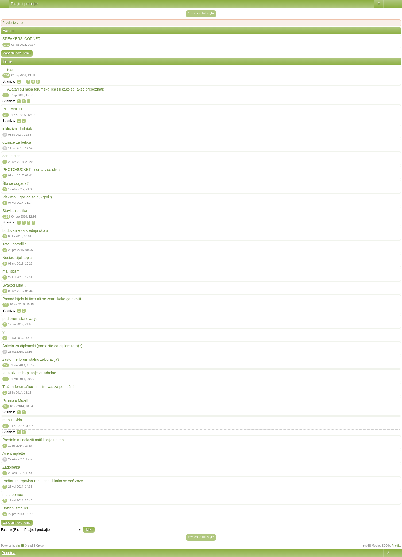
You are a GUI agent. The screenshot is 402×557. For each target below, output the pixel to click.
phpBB (20, 545)
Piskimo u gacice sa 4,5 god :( (27, 197)
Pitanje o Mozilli (15, 400)
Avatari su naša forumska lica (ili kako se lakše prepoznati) (55, 89)
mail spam (11, 271)
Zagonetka (11, 467)
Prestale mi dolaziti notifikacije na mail (33, 440)
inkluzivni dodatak (17, 129)
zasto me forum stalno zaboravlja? (30, 359)
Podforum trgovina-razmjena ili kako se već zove (42, 481)
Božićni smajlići (15, 508)
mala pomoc (12, 494)
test (10, 70)
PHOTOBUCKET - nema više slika (31, 169)
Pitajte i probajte (24, 4)
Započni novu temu (16, 53)
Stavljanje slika (14, 211)
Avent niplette (13, 453)
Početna (8, 553)
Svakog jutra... (14, 285)
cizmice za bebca (16, 142)
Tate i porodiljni (14, 244)
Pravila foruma (12, 23)
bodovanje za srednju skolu (25, 230)
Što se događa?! (16, 183)
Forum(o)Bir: (10, 530)
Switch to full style (201, 13)
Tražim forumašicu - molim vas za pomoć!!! (38, 387)
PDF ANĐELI (13, 109)
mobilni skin (12, 420)
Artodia (396, 545)
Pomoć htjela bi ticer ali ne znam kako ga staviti (41, 299)
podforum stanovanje (19, 318)
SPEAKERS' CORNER (21, 39)
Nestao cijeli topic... (18, 258)
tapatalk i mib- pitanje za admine (29, 373)
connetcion (11, 156)
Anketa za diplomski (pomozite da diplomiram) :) (42, 346)
